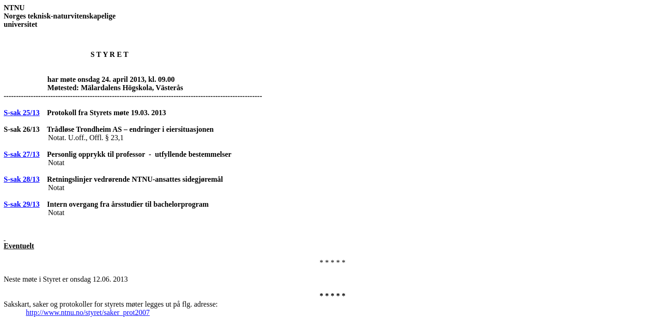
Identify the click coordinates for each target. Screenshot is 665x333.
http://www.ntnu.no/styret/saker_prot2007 (88, 312)
